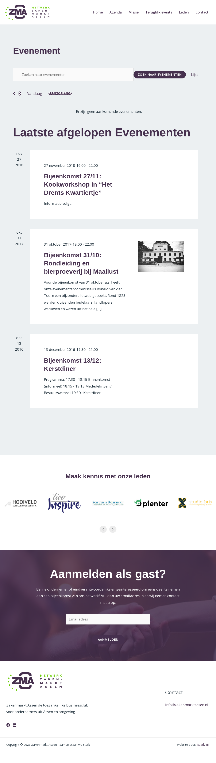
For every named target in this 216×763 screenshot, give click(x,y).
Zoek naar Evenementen (160, 75)
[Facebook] (8, 725)
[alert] (109, 111)
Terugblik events (158, 12)
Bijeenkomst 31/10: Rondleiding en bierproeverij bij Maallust (81, 263)
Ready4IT (203, 745)
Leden (184, 12)
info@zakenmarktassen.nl (186, 704)
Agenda (115, 12)
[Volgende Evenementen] (20, 94)
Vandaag (34, 93)
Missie (133, 12)
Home (98, 12)
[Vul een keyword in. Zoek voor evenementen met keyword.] (73, 74)
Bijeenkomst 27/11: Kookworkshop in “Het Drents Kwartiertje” (78, 184)
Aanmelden (108, 640)
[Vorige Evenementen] (14, 94)
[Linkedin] (14, 725)
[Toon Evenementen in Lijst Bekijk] (194, 74)
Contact (202, 12)
